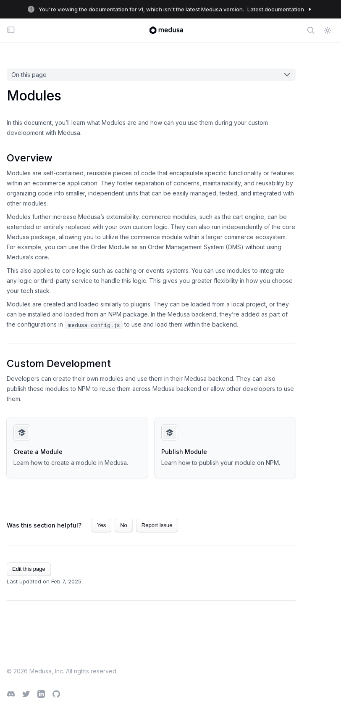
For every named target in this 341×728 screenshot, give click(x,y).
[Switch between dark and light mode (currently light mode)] (327, 30)
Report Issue (157, 525)
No (123, 525)
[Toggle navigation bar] (11, 30)
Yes (101, 525)
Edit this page (28, 569)
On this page (29, 74)
